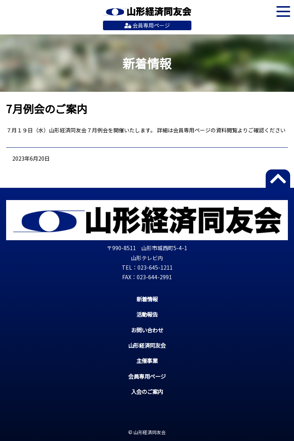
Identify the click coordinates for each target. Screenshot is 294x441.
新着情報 (147, 299)
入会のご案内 (147, 391)
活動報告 (147, 314)
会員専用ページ (147, 25)
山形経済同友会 (147, 11)
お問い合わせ (147, 330)
